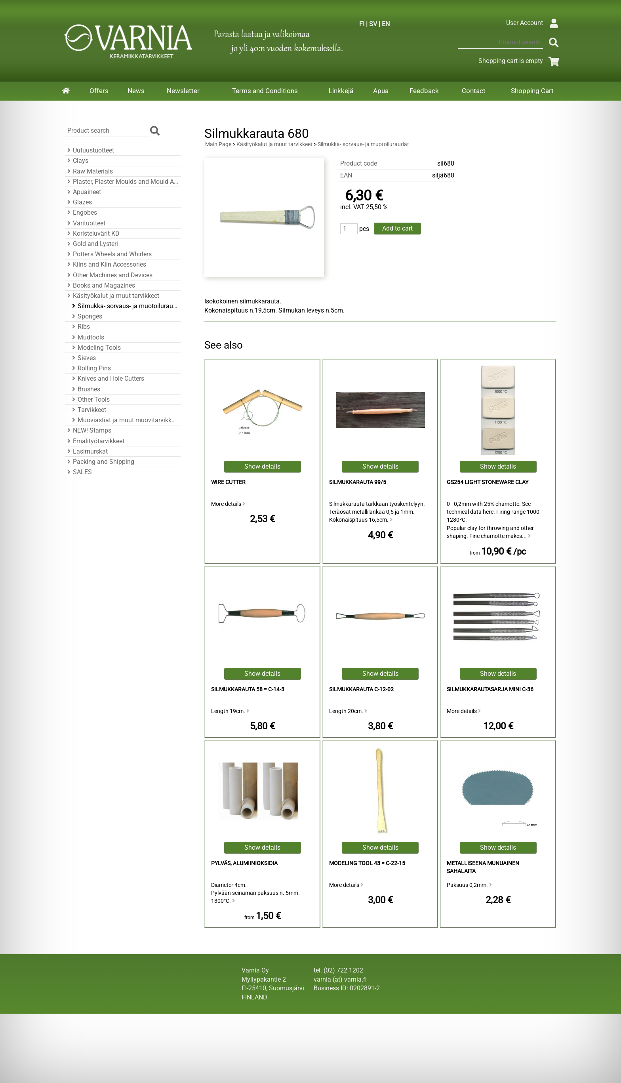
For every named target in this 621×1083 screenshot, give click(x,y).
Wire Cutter (228, 482)
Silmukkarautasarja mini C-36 (490, 689)
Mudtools (87, 337)
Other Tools (90, 399)
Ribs (80, 326)
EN (386, 24)
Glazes (78, 202)
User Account (534, 23)
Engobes (81, 212)
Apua (381, 91)
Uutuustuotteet (89, 150)
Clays (76, 160)
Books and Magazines (100, 285)
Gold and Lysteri (91, 244)
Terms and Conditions (265, 91)
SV (373, 24)
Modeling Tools (95, 347)
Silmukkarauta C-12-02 (361, 689)
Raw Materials (89, 171)
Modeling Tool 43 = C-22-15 (367, 863)
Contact (474, 91)
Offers (99, 91)
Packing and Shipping (99, 461)
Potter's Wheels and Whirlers (108, 254)
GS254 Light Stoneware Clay (487, 482)
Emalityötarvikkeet (94, 441)
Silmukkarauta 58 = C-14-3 (247, 689)
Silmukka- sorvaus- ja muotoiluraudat (124, 306)
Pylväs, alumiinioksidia (244, 863)
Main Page (218, 144)
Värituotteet (85, 223)
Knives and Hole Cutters (107, 378)
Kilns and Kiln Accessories (105, 264)
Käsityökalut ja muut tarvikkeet (112, 295)
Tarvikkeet (88, 410)
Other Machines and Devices (108, 275)
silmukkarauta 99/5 (357, 482)
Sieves (83, 358)
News (136, 91)
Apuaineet (83, 192)
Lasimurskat (86, 451)
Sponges (86, 316)
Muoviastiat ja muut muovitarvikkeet (124, 420)
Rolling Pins (90, 368)
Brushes (85, 389)
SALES (78, 472)
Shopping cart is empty (520, 61)
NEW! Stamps (88, 430)
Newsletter (183, 91)
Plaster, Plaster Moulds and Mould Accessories (121, 181)
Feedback (424, 91)
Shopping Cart (532, 91)
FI (361, 24)
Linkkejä (341, 91)
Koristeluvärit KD (92, 233)
